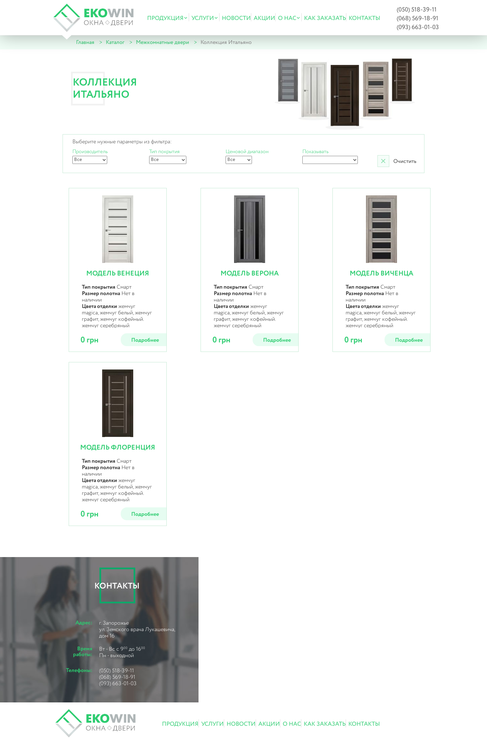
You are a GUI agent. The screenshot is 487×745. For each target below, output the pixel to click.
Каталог (115, 42)
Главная (85, 42)
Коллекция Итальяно (226, 42)
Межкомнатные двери (162, 42)
